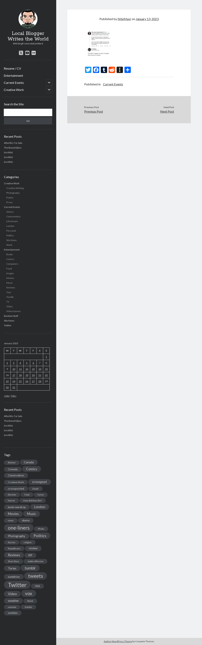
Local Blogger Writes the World (28, 36)
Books (9, 254)
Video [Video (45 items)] (12, 594)
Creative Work (14, 90)
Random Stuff (11, 315)
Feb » (13, 395)
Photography (13, 192)
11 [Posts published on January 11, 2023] (20, 368)
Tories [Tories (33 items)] (12, 568)
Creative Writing (15, 188)
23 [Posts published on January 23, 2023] (7, 381)
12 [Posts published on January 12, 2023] (26, 368)
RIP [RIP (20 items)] (30, 555)
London (10, 225)
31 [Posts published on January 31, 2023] (13, 387)
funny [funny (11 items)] (41, 494)
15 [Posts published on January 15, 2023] (46, 368)
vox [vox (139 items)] (28, 593)
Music (9, 282)
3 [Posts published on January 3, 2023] (13, 362)
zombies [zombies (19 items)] (13, 612)
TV (7, 301)
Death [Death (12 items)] (35, 488)
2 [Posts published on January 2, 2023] (7, 362)
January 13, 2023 (147, 19)
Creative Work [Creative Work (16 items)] (16, 482)
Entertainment (13, 75)
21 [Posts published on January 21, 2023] (39, 375)
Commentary (13, 216)
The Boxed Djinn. (13, 147)
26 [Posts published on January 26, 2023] (26, 381)
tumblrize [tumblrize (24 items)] (14, 576)
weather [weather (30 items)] (13, 600)
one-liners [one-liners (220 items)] (19, 528)
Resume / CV (12, 68)
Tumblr (10, 296)
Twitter (7, 325)
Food (9, 268)
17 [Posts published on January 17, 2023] (13, 375)
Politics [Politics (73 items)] (40, 535)
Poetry (9, 197)
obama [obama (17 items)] (26, 520)
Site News (11, 240)
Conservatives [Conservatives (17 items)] (16, 475)
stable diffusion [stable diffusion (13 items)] (35, 561)
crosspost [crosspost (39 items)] (39, 482)
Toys (8, 292)
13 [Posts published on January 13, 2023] (33, 368)
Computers (12, 263)
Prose (9, 202)
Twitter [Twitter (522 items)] (17, 584)
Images (10, 273)
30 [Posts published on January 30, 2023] (7, 387)
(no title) (8, 152)
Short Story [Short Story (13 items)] (13, 561)
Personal (11, 230)
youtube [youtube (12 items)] (12, 607)
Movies (10, 278)
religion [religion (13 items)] (28, 542)
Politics (10, 235)
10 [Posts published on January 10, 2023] (13, 368)
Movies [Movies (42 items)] (13, 514)
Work (9, 244)
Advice (10, 211)
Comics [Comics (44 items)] (31, 469)
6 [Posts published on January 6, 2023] (33, 362)
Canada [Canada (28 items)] (29, 462)
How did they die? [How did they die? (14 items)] (32, 500)
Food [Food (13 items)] (26, 494)
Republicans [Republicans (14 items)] (14, 548)
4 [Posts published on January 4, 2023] (20, 362)
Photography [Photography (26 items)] (16, 536)
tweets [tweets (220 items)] (35, 576)
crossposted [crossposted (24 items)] (16, 488)
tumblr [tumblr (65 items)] (30, 568)
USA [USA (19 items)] (37, 586)
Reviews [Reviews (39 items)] (14, 555)
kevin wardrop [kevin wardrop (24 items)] (17, 507)
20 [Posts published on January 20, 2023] (33, 375)
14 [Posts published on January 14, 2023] (39, 368)
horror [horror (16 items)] (11, 500)
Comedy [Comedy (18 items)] (13, 469)
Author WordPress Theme (118, 641)
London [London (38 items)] (39, 507)
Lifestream (12, 221)
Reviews (10, 287)
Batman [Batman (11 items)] (12, 462)
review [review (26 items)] (33, 548)
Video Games (13, 311)
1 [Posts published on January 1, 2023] (46, 356)
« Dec (7, 395)
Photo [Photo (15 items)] (41, 528)
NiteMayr (124, 19)
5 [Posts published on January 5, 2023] (26, 362)
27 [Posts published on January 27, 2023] (33, 381)
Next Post (167, 111)
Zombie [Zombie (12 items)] (28, 607)
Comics (10, 259)
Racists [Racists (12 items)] (11, 542)
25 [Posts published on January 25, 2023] (20, 381)
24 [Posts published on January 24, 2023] (13, 381)
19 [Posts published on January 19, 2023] (26, 375)
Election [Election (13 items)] (12, 494)
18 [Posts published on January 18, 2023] (20, 375)
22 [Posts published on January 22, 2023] (46, 375)
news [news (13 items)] (11, 520)
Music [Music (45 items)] (31, 514)
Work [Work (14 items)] (30, 600)
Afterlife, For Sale (13, 142)
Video (9, 306)
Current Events (14, 82)
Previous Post (93, 111)
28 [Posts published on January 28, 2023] (39, 381)
